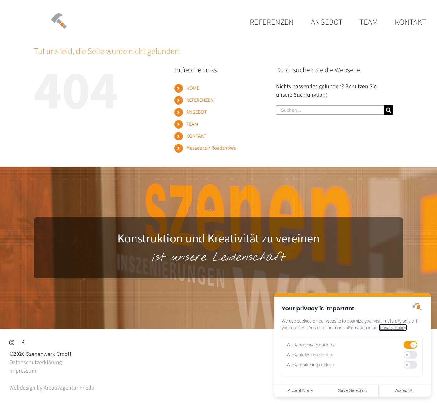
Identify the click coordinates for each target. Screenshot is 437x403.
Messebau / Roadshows (211, 148)
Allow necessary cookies (310, 344)
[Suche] (388, 110)
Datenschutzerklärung (35, 362)
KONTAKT (196, 136)
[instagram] (11, 342)
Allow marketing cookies (310, 364)
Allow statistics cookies (309, 354)
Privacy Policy (393, 327)
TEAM (192, 124)
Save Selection (352, 390)
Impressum (22, 371)
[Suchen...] (330, 110)
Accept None (300, 390)
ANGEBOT (196, 112)
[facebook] (23, 342)
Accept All (404, 390)
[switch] (410, 345)
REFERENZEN (199, 100)
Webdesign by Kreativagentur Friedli (51, 388)
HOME (192, 88)
